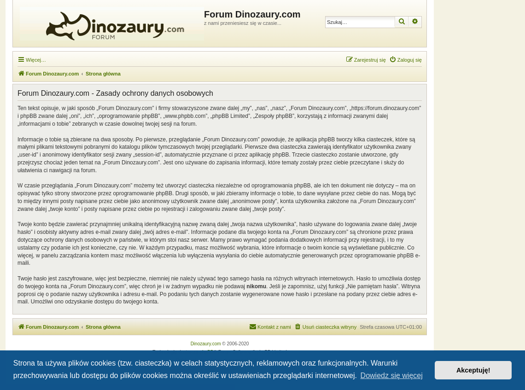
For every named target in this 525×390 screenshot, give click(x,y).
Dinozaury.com (206, 343)
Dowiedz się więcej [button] (392, 375)
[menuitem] (405, 59)
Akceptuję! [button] (473, 370)
